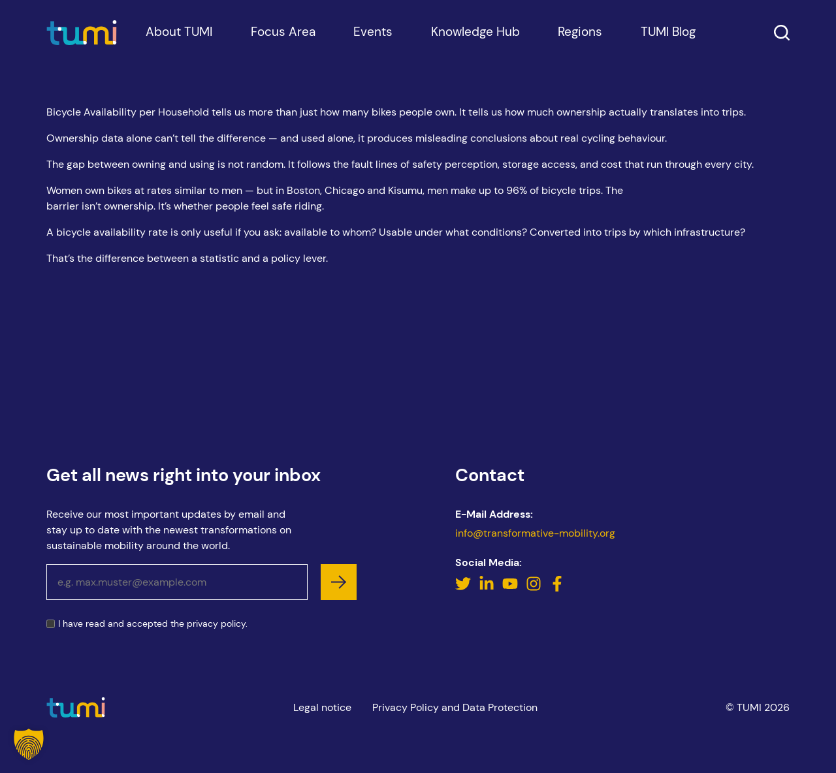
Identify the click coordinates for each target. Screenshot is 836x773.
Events (373, 47)
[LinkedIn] (488, 588)
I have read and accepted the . (153, 623)
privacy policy (216, 623)
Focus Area (283, 47)
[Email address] (177, 582)
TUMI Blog (668, 47)
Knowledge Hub (475, 47)
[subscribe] (339, 582)
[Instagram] (535, 588)
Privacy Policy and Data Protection (455, 707)
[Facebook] (557, 588)
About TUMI (179, 47)
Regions (580, 47)
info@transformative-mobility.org (535, 533)
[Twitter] (464, 588)
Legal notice (322, 707)
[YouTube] (511, 588)
